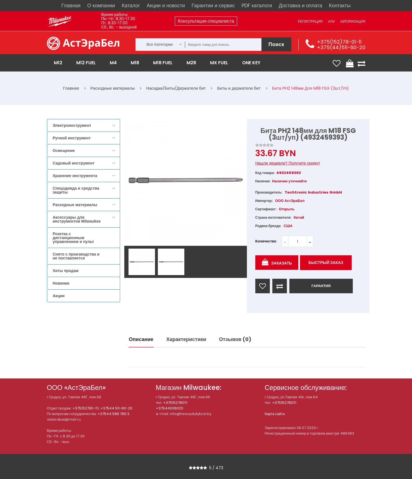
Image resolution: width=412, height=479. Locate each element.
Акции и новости (166, 5)
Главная (71, 5)
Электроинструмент (72, 125)
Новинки (61, 283)
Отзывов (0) (235, 339)
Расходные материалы (75, 204)
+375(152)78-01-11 (339, 41)
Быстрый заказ (325, 262)
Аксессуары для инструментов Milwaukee (77, 219)
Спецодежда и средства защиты (76, 190)
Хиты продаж (66, 270)
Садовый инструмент (74, 163)
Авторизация (352, 21)
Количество (266, 241)
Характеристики (186, 339)
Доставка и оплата (300, 5)
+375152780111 (175, 402)
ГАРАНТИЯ (321, 286)
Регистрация (310, 21)
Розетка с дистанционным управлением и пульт (73, 238)
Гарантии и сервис (213, 5)
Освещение (64, 150)
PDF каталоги (257, 5)
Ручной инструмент (72, 138)
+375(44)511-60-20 (341, 47)
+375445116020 (169, 408)
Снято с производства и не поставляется (76, 256)
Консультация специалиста (206, 21)
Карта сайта (275, 413)
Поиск (276, 44)
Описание (141, 339)
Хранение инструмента (75, 175)
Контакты (340, 5)
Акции (59, 296)
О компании (101, 5)
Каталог (131, 5)
